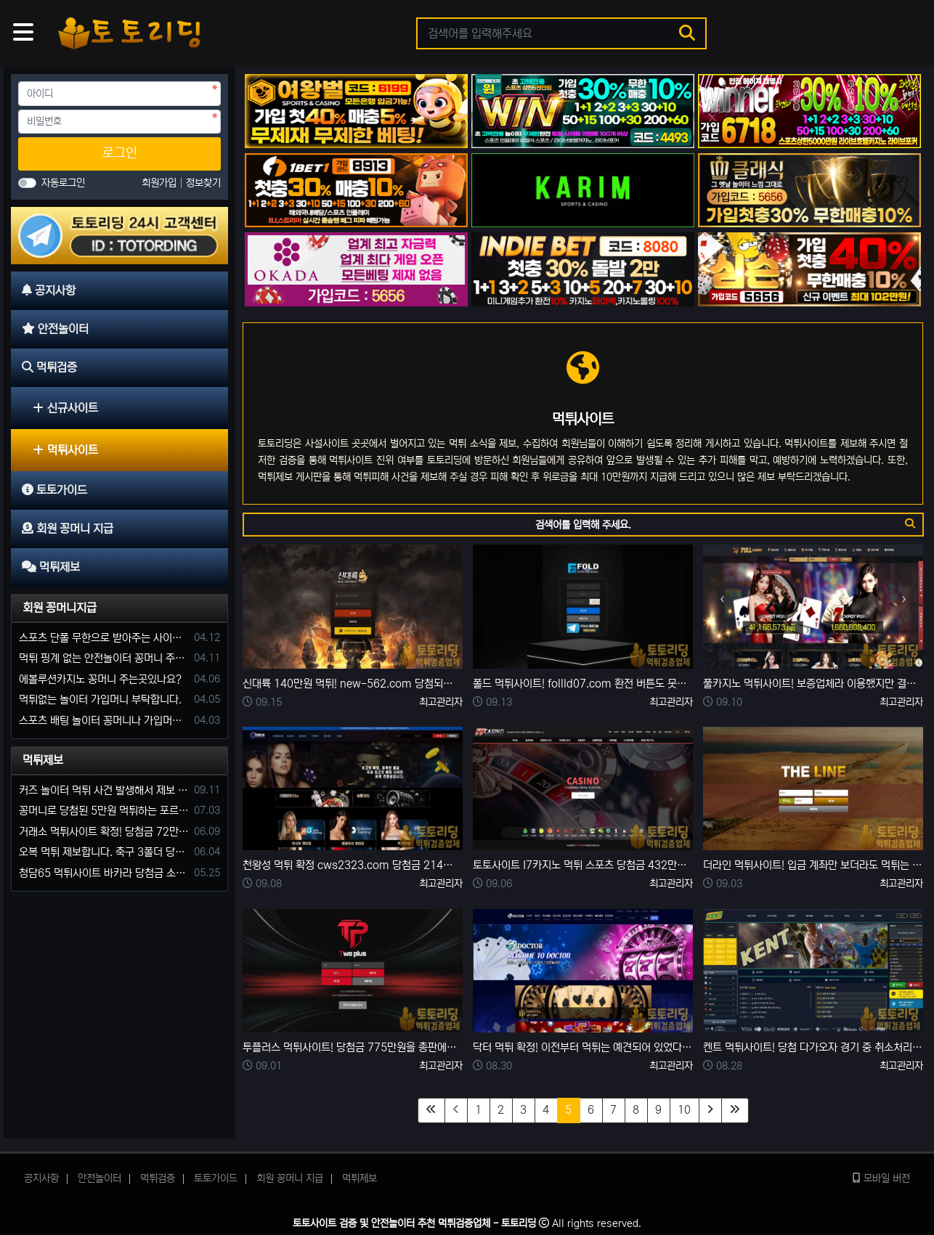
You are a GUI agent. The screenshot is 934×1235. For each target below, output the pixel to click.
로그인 (119, 153)
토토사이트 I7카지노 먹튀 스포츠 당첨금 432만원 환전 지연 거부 (583, 865)
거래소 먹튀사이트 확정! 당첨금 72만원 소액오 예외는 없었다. (104, 832)
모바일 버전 (881, 1178)
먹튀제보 (43, 760)
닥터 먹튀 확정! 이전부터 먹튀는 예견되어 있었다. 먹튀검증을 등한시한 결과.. (583, 1047)
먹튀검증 (157, 1178)
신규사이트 (65, 408)
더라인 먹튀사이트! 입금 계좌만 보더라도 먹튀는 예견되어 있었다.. (813, 865)
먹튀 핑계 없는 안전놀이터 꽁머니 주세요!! (104, 658)
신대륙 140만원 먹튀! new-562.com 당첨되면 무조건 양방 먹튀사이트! (353, 683)
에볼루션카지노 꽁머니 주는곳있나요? (100, 679)
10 (684, 1110)
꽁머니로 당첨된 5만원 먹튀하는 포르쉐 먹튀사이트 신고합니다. (104, 810)
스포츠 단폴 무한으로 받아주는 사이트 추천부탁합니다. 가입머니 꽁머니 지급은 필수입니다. (104, 638)
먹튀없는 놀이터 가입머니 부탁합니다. (100, 699)
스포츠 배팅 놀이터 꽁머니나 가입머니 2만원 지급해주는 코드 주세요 (104, 720)
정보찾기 (203, 183)
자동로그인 (63, 183)
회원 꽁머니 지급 (289, 1178)
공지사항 (41, 1178)
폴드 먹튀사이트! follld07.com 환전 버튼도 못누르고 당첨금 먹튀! (583, 683)
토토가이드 (215, 1178)
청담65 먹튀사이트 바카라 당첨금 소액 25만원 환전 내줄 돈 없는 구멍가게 (104, 873)
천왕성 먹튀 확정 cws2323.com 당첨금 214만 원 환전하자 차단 (353, 865)
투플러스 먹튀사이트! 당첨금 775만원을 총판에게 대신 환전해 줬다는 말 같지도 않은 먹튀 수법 (353, 1047)
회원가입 (160, 183)
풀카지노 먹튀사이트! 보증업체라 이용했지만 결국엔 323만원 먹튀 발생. (813, 683)
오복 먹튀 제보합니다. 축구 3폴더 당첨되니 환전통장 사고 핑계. (104, 852)
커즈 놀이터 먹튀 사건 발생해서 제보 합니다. (104, 790)
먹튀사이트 (65, 450)
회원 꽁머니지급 (60, 607)
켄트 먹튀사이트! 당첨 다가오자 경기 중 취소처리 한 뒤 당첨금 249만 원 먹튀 (813, 1047)
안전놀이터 (99, 1178)
